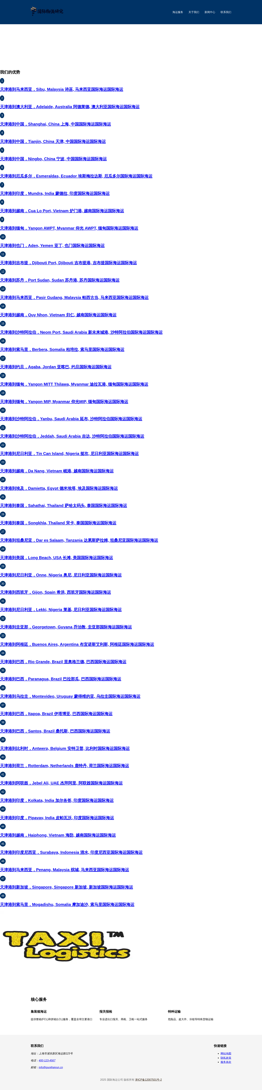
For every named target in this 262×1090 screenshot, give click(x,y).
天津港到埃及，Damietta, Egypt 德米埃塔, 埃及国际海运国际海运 (59, 488)
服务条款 (226, 1062)
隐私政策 (226, 1057)
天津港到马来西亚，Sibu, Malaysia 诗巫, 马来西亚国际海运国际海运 (61, 89)
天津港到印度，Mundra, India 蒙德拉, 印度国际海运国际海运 (55, 193)
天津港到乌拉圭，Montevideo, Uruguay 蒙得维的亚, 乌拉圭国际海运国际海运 (70, 696)
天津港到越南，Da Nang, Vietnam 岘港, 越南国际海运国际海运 (57, 471)
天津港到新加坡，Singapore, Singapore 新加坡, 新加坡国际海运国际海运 (66, 887)
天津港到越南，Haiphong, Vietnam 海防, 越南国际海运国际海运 (58, 835)
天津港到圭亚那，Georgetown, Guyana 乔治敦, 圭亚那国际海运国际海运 (66, 627)
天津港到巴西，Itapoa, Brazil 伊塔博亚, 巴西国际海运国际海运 (56, 713)
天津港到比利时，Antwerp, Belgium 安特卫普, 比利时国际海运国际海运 (65, 748)
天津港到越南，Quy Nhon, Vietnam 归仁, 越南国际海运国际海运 (58, 315)
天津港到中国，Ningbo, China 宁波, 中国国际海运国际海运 (53, 159)
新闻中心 (210, 12)
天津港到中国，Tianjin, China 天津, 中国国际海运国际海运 (53, 141)
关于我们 (193, 12)
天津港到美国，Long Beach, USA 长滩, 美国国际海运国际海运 (56, 557)
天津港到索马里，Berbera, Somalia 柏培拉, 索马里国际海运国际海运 (62, 349)
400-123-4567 (47, 1060)
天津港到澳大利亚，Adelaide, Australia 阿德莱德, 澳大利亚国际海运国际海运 (70, 106)
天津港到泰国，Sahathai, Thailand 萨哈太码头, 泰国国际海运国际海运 (63, 505)
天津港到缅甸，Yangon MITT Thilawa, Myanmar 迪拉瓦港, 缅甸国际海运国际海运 (74, 384)
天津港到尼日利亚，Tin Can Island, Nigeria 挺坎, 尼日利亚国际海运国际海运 (69, 453)
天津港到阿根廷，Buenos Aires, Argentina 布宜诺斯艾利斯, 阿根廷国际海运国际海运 (77, 644)
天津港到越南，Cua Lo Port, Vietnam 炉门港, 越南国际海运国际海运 (62, 211)
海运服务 (177, 12)
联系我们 (226, 12)
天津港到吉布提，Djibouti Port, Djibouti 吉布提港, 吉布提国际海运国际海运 (68, 262)
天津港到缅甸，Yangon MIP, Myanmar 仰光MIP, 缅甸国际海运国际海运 (64, 401)
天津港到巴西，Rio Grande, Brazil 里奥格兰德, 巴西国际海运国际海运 (63, 661)
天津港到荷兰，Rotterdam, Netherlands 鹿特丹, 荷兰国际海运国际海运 (64, 765)
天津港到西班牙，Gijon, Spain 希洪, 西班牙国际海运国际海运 (55, 592)
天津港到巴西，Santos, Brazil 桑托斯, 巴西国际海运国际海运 (55, 731)
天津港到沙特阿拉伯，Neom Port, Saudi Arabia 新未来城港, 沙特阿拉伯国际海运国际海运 (81, 332)
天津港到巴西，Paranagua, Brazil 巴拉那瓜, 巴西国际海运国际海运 (60, 679)
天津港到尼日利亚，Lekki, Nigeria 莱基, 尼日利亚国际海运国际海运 (61, 609)
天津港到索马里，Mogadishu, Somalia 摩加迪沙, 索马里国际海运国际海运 (67, 904)
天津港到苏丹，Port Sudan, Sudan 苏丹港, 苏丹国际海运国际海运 (59, 280)
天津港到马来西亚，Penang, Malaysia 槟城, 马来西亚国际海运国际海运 (64, 869)
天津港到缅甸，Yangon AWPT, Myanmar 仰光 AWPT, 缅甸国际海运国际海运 (69, 228)
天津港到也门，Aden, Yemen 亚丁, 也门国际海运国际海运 (52, 245)
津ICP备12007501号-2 (148, 1079)
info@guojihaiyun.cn (51, 1067)
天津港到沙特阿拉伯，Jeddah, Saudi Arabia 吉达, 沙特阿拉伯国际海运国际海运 (72, 436)
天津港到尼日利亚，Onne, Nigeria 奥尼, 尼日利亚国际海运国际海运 (61, 575)
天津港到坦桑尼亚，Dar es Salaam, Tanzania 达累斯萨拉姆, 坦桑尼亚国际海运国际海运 (79, 540)
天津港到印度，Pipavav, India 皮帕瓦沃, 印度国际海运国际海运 (57, 817)
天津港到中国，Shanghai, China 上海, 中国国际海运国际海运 (55, 124)
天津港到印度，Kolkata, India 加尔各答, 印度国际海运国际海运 (57, 800)
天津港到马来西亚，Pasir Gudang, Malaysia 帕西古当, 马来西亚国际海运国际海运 (74, 297)
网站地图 (226, 1053)
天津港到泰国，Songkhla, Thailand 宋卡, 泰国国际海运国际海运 (58, 523)
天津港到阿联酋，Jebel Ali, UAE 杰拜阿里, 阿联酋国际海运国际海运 (61, 783)
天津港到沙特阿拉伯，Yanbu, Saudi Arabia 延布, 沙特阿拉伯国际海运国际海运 (71, 419)
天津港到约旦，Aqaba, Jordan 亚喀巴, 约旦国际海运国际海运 (55, 367)
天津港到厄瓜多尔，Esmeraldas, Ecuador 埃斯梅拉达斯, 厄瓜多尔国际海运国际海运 (76, 176)
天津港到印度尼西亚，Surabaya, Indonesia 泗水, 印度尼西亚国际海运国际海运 (71, 852)
